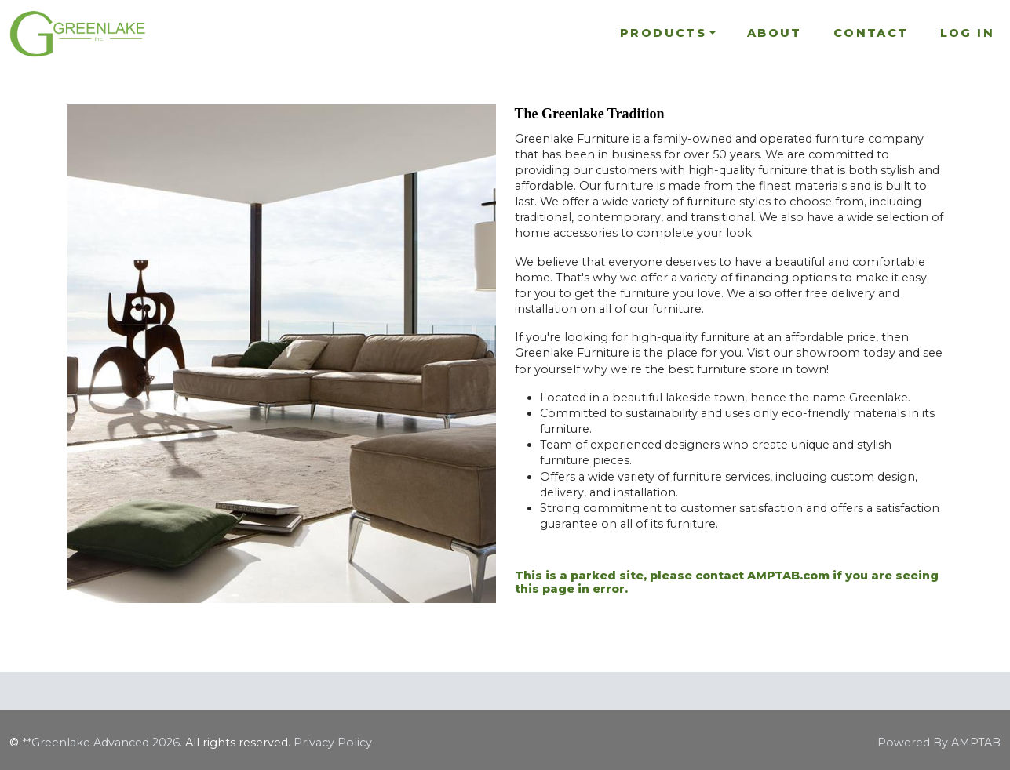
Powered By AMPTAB (939, 742)
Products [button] (663, 33)
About (774, 33)
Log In (967, 33)
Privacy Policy (333, 742)
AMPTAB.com (788, 575)
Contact (871, 33)
